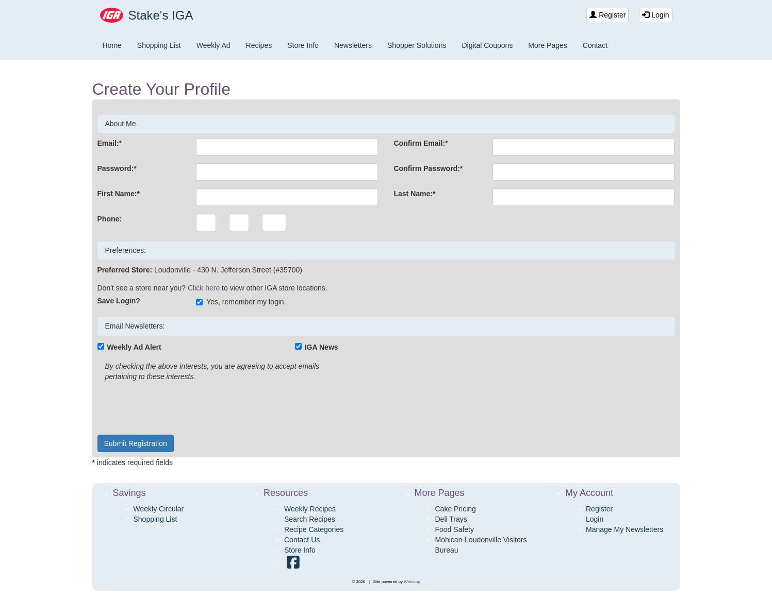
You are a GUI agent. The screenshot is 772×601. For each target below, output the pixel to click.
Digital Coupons (487, 45)
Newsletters (353, 45)
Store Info (303, 45)
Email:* (109, 143)
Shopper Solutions (416, 45)
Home (112, 45)
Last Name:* (414, 194)
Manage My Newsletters (624, 529)
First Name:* (118, 194)
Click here (204, 288)
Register (607, 15)
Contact (595, 45)
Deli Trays (451, 519)
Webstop (412, 581)
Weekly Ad (213, 45)
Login (655, 15)
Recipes (259, 45)
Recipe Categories (313, 529)
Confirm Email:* (420, 143)
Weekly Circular (159, 509)
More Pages (547, 45)
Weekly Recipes (310, 509)
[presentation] (175, 407)
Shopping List (159, 45)
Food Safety (454, 529)
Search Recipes (309, 519)
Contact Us (302, 540)
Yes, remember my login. (241, 302)
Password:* (117, 168)
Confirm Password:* (428, 168)
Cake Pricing (455, 509)
